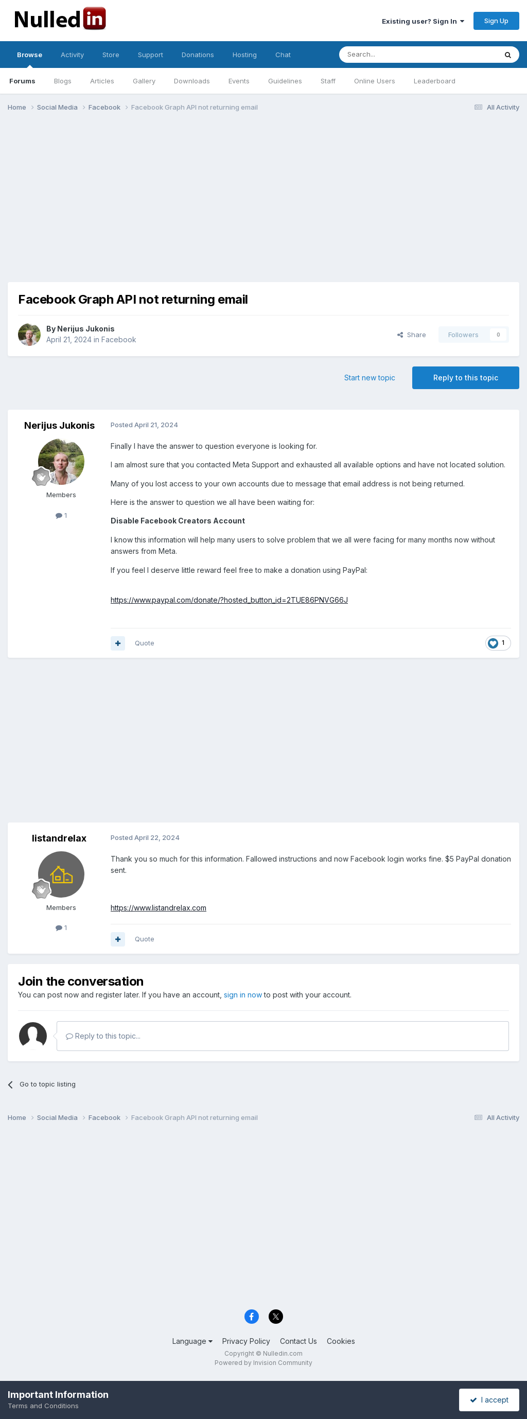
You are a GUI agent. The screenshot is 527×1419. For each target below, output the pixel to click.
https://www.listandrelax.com (158, 907)
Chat (283, 54)
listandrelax (59, 838)
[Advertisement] (263, 200)
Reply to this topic (465, 377)
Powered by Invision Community (263, 1363)
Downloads (192, 81)
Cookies (341, 1341)
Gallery (144, 81)
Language (192, 1341)
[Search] (391, 54)
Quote (144, 643)
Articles (102, 81)
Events (239, 81)
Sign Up (496, 20)
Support (150, 54)
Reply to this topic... (103, 1035)
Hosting (245, 54)
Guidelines (285, 81)
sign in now (243, 994)
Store (110, 54)
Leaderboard (434, 81)
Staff (328, 81)
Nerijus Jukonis (86, 328)
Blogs (63, 81)
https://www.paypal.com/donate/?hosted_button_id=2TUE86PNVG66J (229, 599)
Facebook (118, 339)
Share (411, 334)
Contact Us (298, 1341)
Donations (198, 54)
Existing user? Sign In (423, 21)
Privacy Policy (246, 1341)
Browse (29, 59)
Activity (72, 54)
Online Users (374, 81)
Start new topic (369, 377)
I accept (489, 1399)
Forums (22, 81)
